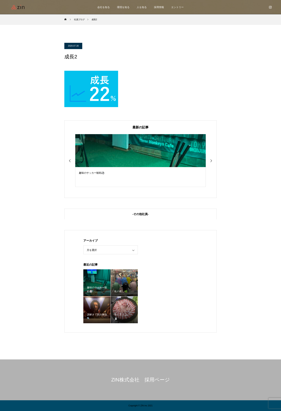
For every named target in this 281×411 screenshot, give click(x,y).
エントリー (177, 7)
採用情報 (159, 7)
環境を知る (123, 7)
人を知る (142, 7)
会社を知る (103, 7)
